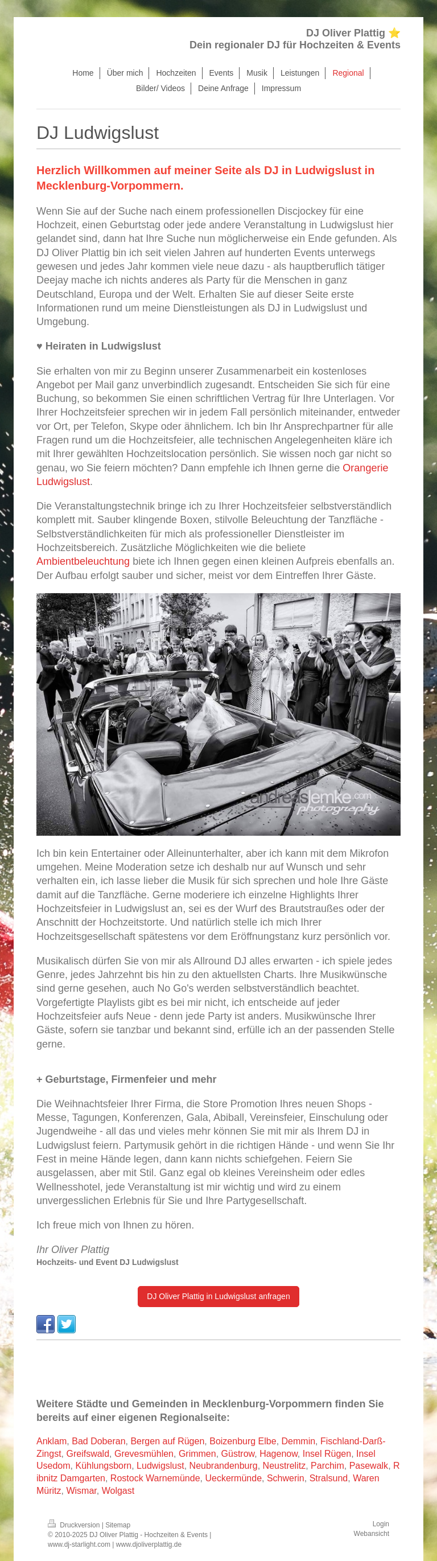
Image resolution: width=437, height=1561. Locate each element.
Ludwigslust (160, 1465)
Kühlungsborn (103, 1465)
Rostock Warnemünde (155, 1478)
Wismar (81, 1491)
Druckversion (75, 1525)
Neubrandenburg (223, 1465)
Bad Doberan (98, 1441)
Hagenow (278, 1454)
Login (381, 1524)
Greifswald (87, 1454)
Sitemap (117, 1525)
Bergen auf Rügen (167, 1441)
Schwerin (285, 1478)
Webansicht (371, 1534)
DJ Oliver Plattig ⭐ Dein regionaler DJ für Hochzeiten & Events (295, 39)
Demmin (299, 1441)
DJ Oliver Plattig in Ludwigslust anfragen (218, 1296)
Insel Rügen (327, 1454)
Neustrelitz (284, 1465)
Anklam (51, 1441)
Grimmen (197, 1454)
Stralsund (329, 1478)
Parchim (327, 1465)
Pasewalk (368, 1465)
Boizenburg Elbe (242, 1441)
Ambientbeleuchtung (83, 561)
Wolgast (118, 1491)
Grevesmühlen (144, 1454)
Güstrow (238, 1454)
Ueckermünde (233, 1478)
